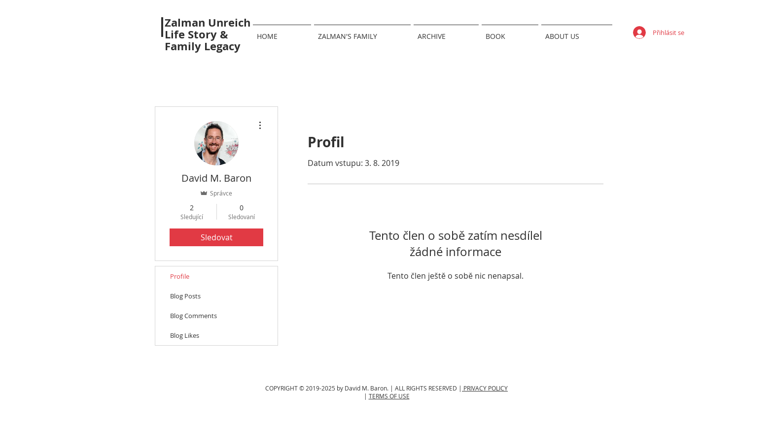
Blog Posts (185, 296)
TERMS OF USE (389, 396)
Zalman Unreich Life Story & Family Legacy (207, 34)
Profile (179, 276)
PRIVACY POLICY (485, 388)
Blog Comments (193, 315)
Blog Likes (184, 335)
